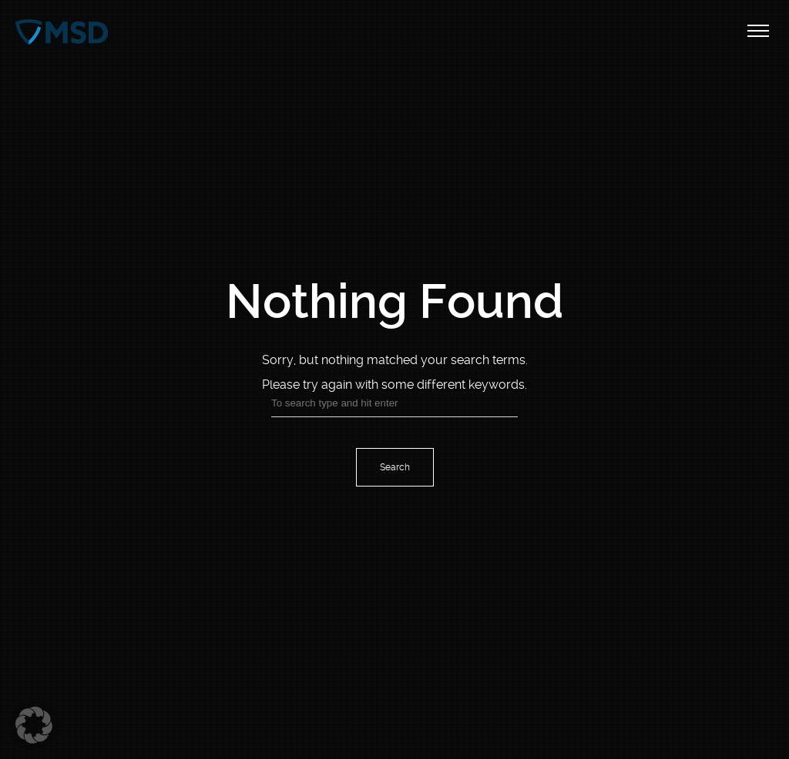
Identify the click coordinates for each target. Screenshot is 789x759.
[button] (34, 725)
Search (395, 467)
